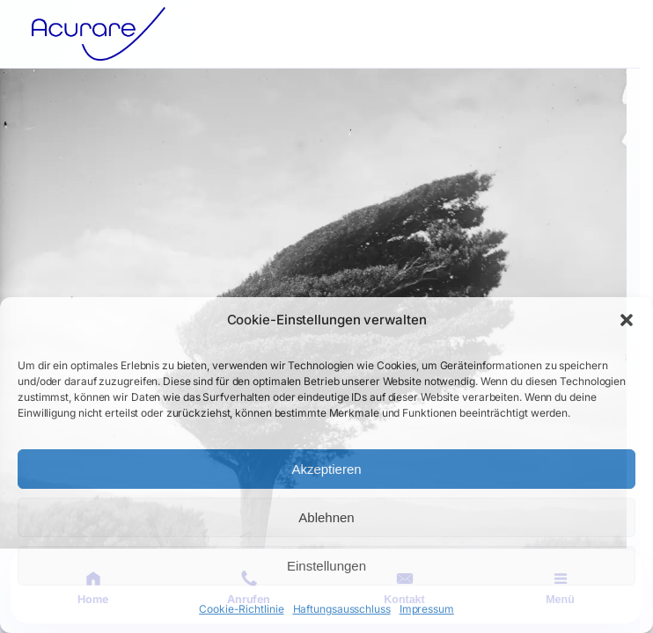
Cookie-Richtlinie (241, 608)
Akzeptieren (326, 469)
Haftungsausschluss (342, 608)
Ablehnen (326, 517)
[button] (626, 320)
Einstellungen (326, 565)
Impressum (427, 608)
